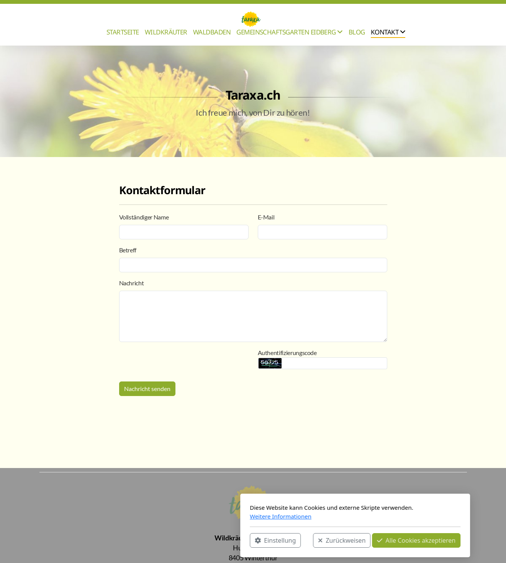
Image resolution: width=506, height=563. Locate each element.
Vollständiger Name (144, 217)
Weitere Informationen (179, 516)
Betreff (128, 250)
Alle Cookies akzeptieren (314, 540)
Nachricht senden (147, 388)
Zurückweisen (240, 540)
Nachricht (131, 282)
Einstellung (173, 540)
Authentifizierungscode (287, 352)
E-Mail (266, 217)
